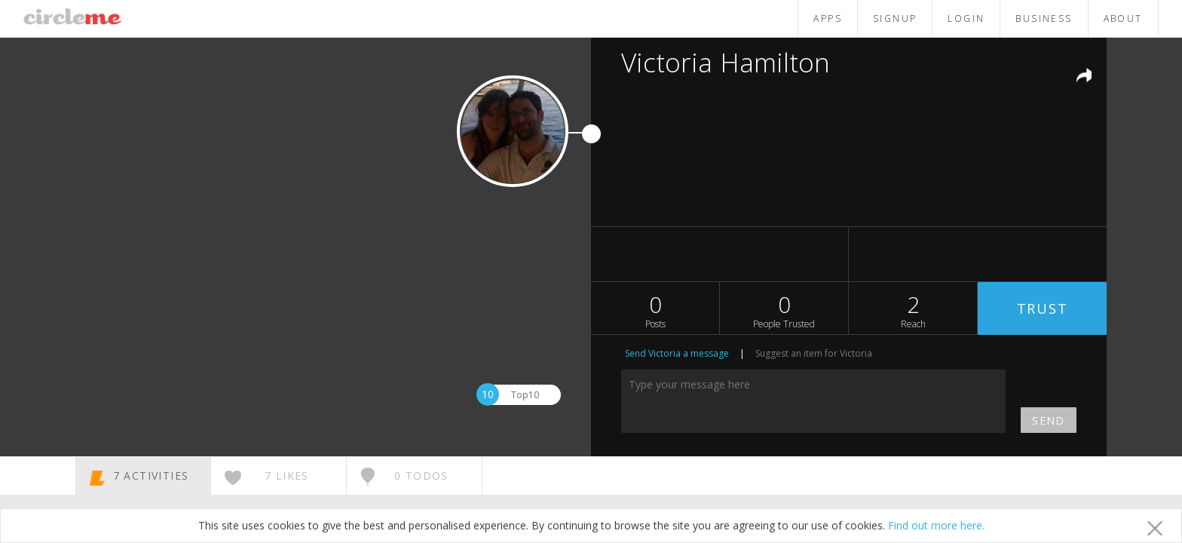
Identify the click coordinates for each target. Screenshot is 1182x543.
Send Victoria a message (677, 353)
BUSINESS (1043, 18)
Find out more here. (936, 525)
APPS (827, 18)
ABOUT (1123, 18)
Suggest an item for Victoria (813, 353)
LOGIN (966, 18)
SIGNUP (895, 18)
